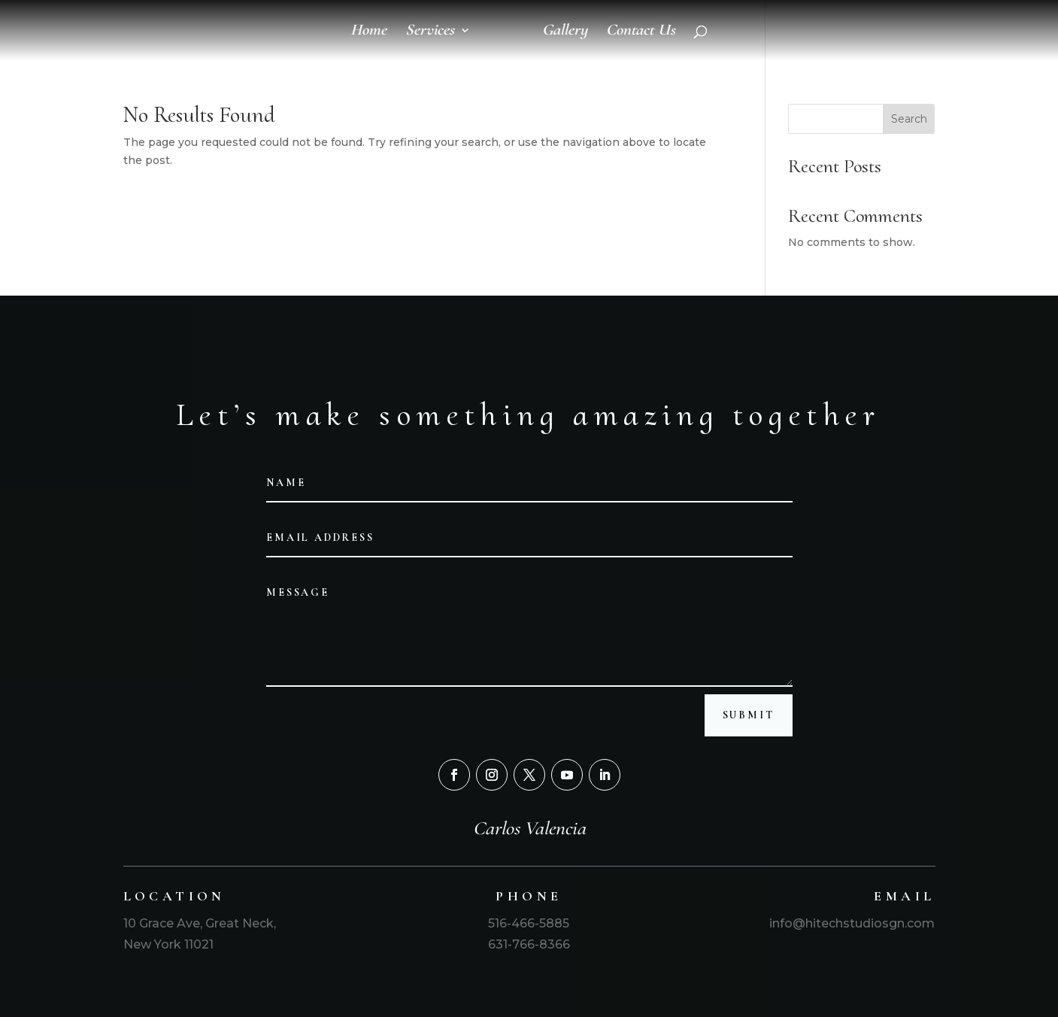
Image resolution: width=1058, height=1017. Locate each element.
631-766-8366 (529, 944)
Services (429, 32)
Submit (749, 715)
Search (909, 119)
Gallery (564, 32)
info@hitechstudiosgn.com (850, 923)
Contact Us (640, 32)
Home (368, 32)
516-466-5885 (528, 923)
